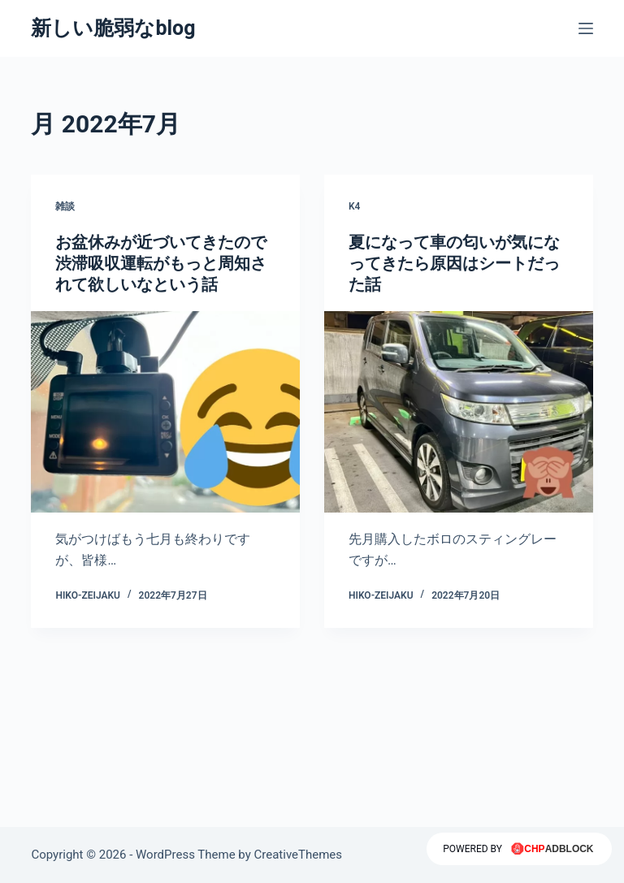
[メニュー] (585, 28)
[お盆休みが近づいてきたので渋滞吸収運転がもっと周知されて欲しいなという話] (165, 412)
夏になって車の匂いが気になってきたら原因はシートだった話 (454, 263)
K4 (354, 206)
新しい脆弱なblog (113, 28)
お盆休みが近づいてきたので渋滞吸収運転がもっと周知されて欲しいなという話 (160, 263)
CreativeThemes (298, 854)
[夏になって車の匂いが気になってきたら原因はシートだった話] (458, 412)
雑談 (65, 206)
